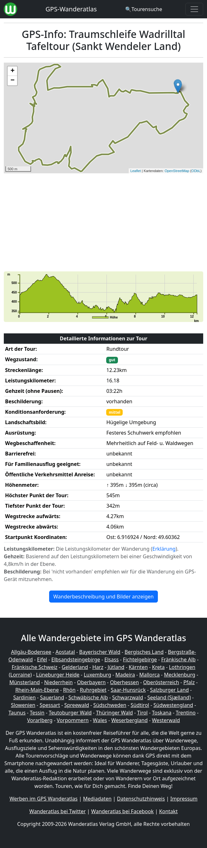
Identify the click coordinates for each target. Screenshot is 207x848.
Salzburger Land (169, 689)
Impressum (183, 798)
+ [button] (12, 71)
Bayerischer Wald (99, 651)
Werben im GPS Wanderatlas (44, 798)
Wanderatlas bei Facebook (122, 811)
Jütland (116, 667)
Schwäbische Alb (88, 697)
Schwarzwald (127, 697)
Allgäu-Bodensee (31, 651)
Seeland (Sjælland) (169, 697)
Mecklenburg (179, 674)
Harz (97, 667)
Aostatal (65, 651)
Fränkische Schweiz (34, 667)
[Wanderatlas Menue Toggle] (194, 9)
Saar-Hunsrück (128, 689)
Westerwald (166, 720)
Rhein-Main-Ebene (37, 689)
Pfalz (189, 682)
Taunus (17, 712)
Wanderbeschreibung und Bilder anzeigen (103, 596)
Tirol (142, 712)
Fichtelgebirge (140, 659)
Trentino (186, 712)
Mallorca (149, 674)
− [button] (12, 80)
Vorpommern (73, 720)
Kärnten (138, 667)
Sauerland (52, 697)
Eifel (42, 659)
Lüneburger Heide (58, 674)
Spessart (50, 705)
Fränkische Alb (178, 659)
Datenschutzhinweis (141, 798)
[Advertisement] (103, 222)
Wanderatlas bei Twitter (57, 811)
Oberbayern (91, 682)
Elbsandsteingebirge (75, 659)
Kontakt (168, 811)
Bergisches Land (144, 651)
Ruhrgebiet (93, 689)
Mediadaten (97, 798)
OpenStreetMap (177, 171)
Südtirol (140, 705)
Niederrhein (58, 682)
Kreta (158, 667)
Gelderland (75, 667)
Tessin (37, 712)
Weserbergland (129, 720)
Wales (100, 720)
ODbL (196, 171)
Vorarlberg (39, 720)
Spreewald (76, 705)
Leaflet (135, 171)
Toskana (161, 712)
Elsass (111, 659)
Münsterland (24, 682)
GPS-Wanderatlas (71, 9)
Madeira (125, 674)
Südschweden (109, 705)
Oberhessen (124, 682)
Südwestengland (173, 705)
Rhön (69, 689)
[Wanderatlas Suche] (143, 9)
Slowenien (23, 705)
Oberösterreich (161, 682)
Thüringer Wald (114, 712)
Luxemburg (97, 674)
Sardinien (24, 697)
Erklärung (164, 548)
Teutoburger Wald (70, 712)
